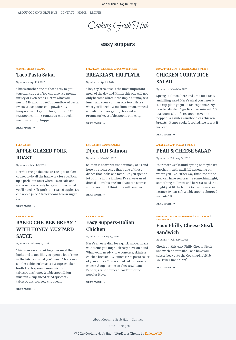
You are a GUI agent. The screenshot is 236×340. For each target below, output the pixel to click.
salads (41, 69)
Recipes (96, 12)
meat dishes (202, 216)
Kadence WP (153, 333)
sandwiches (163, 219)
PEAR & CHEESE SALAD (183, 151)
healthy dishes (111, 145)
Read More (25, 127)
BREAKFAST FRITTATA (113, 75)
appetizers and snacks (170, 145)
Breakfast (92, 69)
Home (82, 12)
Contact (67, 12)
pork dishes (23, 145)
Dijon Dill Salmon (106, 151)
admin (23, 82)
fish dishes (93, 145)
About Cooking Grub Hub (37, 12)
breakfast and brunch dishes (119, 69)
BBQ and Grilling (166, 69)
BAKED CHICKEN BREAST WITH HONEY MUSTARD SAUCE (46, 229)
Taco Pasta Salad (35, 75)
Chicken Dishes (25, 69)
